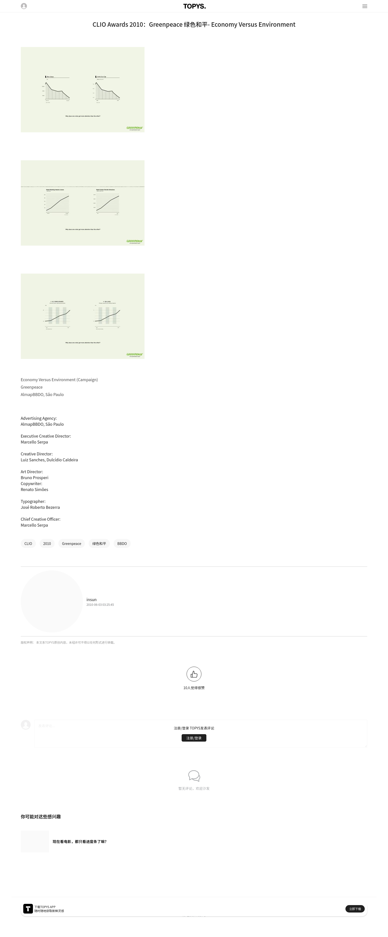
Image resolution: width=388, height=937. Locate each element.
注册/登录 (194, 737)
